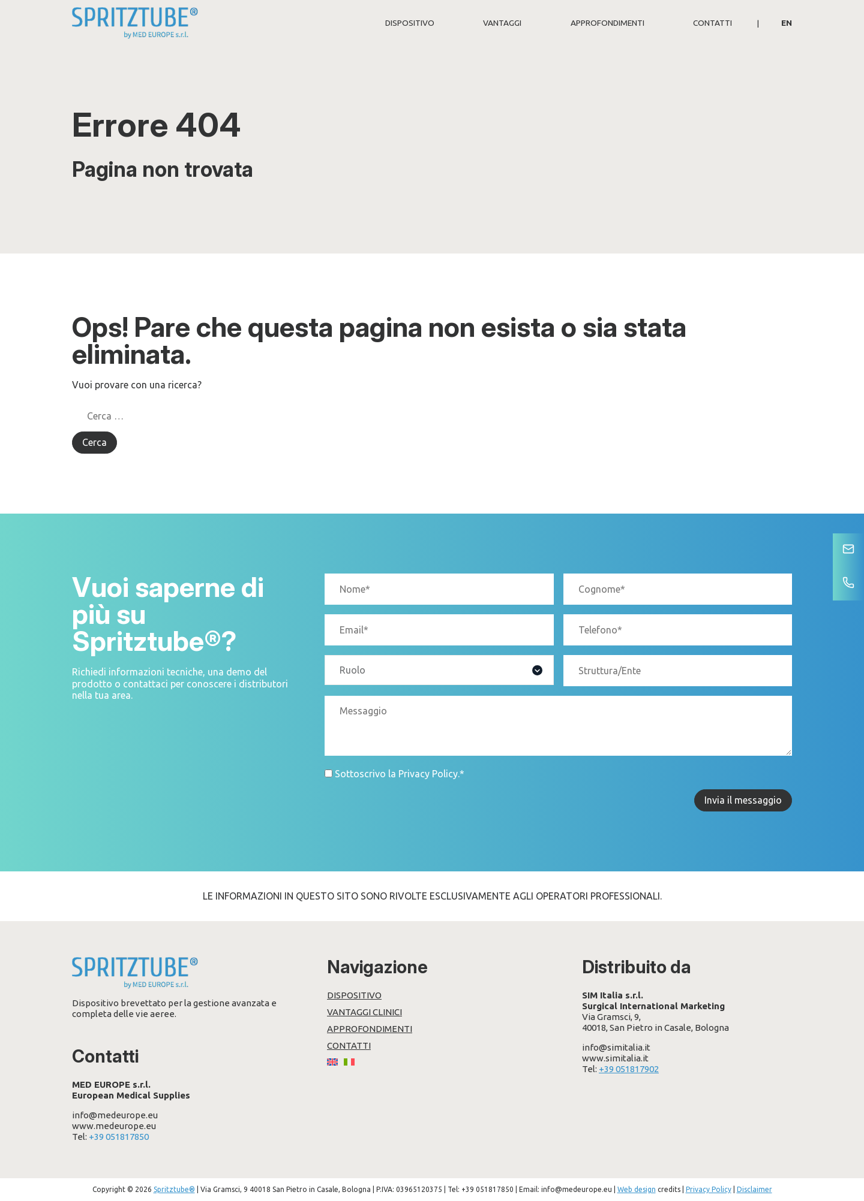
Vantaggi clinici (364, 1012)
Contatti (712, 23)
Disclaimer (754, 1189)
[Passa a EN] (786, 23)
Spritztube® (174, 1189)
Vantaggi (502, 23)
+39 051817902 (629, 1069)
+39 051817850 (119, 1136)
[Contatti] (848, 550)
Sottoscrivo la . (399, 773)
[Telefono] (848, 583)
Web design (636, 1189)
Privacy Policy (428, 773)
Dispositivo (409, 23)
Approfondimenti (607, 23)
